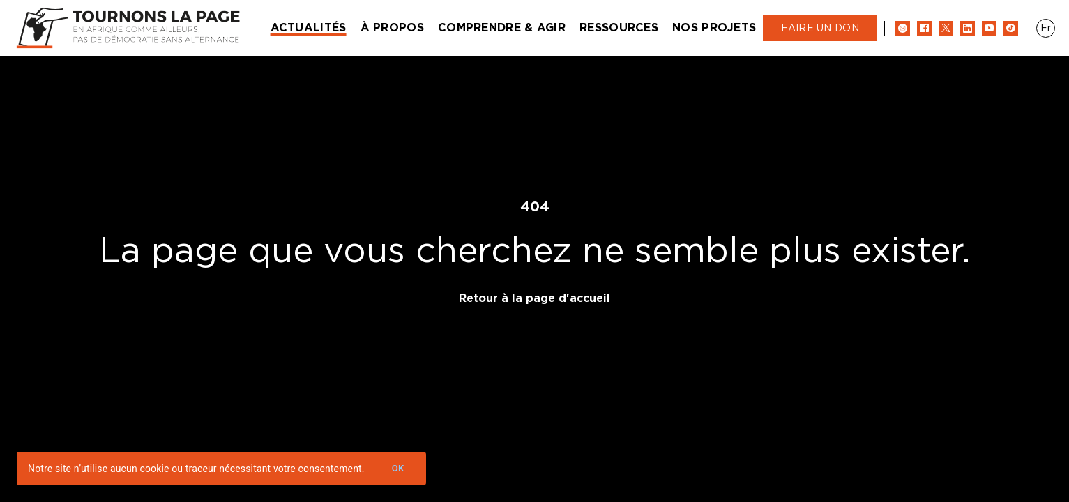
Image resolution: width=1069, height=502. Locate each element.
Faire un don (820, 27)
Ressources (618, 27)
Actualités (309, 27)
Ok (398, 469)
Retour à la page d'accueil (534, 298)
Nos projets (714, 27)
